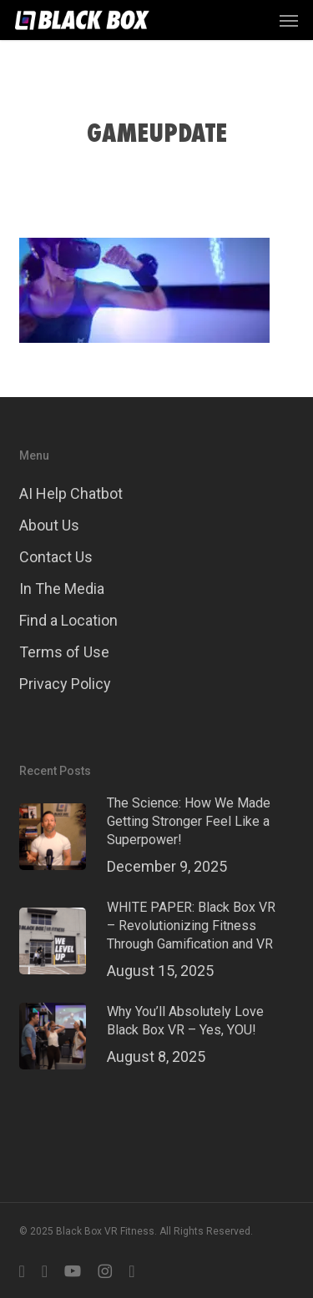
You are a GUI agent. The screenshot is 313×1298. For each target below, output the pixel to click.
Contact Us (56, 557)
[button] (289, 20)
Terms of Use (64, 652)
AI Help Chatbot (71, 493)
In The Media (61, 588)
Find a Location (68, 620)
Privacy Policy (65, 683)
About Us (49, 525)
